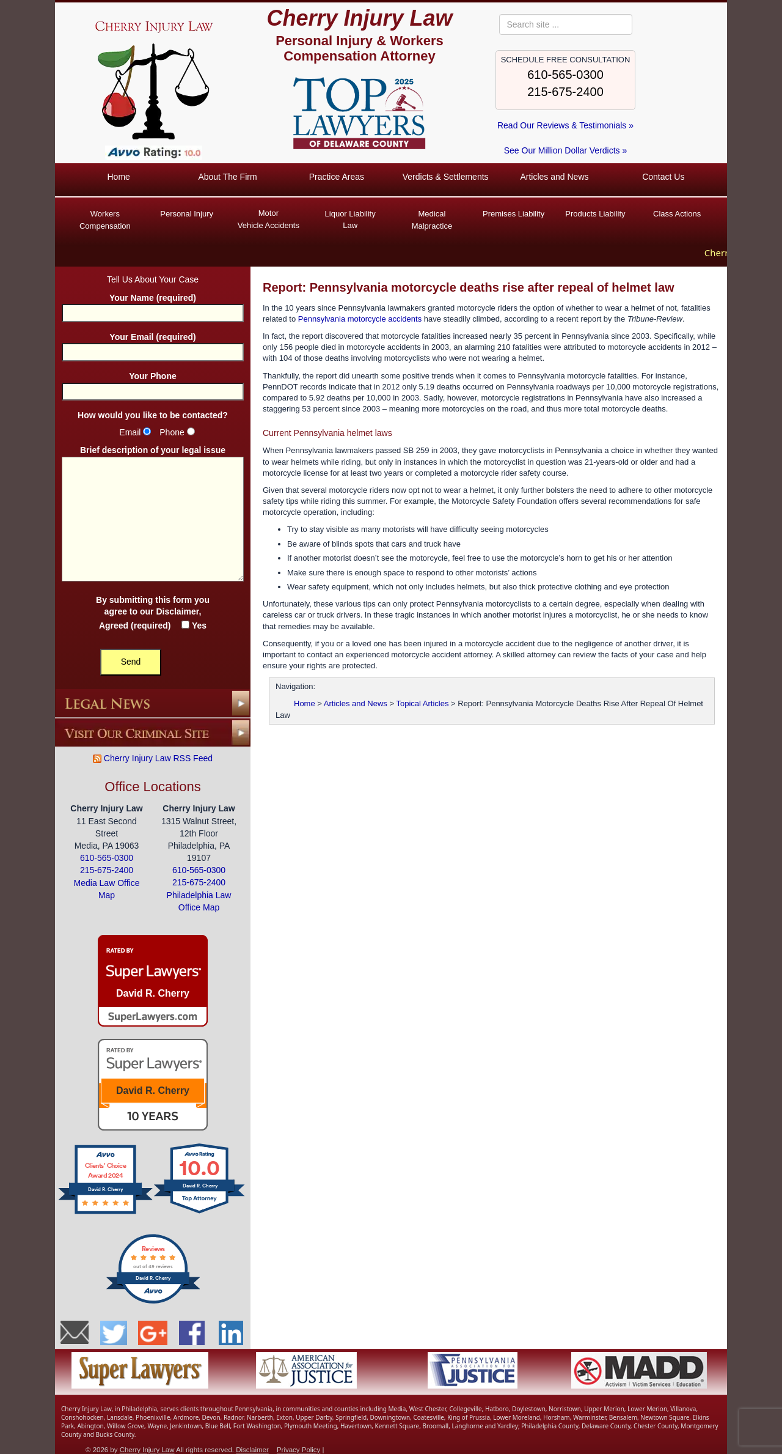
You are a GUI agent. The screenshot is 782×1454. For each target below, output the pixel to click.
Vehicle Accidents (269, 218)
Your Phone (153, 382)
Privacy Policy (298, 1448)
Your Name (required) (153, 304)
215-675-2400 (565, 91)
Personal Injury (186, 213)
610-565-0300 (565, 74)
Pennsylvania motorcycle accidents (360, 317)
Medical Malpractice (432, 220)
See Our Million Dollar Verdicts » (565, 150)
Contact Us (663, 177)
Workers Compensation (105, 220)
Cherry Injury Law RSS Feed (153, 757)
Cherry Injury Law (359, 18)
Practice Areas (336, 177)
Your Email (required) (153, 343)
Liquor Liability (350, 220)
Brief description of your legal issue (153, 513)
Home (118, 177)
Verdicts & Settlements (446, 177)
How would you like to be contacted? (153, 414)
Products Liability (595, 213)
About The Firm (227, 177)
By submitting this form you (153, 611)
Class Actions (677, 213)
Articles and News (554, 177)
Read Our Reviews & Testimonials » (565, 125)
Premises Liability (513, 213)
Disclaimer (177, 610)
